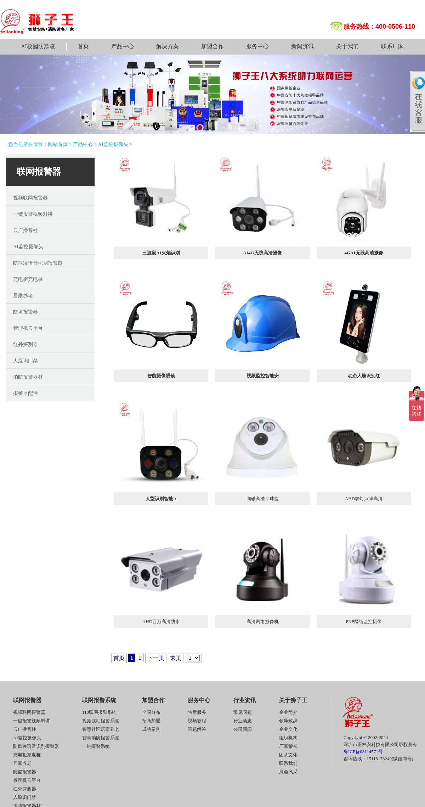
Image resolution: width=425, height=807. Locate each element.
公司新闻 (242, 729)
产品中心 (122, 46)
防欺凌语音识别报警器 (38, 263)
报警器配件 (25, 393)
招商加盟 (151, 720)
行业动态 (242, 720)
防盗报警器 (25, 312)
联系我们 (288, 763)
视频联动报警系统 (100, 720)
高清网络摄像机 (262, 621)
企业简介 (288, 712)
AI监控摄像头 (113, 144)
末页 (175, 658)
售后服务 (197, 712)
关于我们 (347, 46)
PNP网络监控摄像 (364, 621)
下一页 (155, 658)
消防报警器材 (28, 377)
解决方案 (167, 46)
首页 (83, 46)
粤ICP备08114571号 (363, 751)
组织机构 (288, 737)
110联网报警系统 (99, 712)
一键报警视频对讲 (33, 214)
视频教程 (197, 720)
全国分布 (151, 712)
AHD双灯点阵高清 (363, 498)
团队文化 (288, 754)
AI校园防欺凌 (38, 46)
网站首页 (58, 144)
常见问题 (242, 712)
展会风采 (288, 771)
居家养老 (23, 295)
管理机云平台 (28, 328)
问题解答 (197, 729)
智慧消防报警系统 (100, 737)
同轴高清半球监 (262, 498)
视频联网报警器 (30, 198)
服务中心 (257, 46)
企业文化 (288, 729)
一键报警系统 (96, 746)
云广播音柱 (25, 230)
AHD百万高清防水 (161, 621)
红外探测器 (25, 344)
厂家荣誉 (288, 746)
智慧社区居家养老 (100, 729)
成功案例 (151, 729)
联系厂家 (392, 46)
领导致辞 (288, 720)
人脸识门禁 (25, 360)
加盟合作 (212, 46)
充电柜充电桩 (28, 279)
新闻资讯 (302, 46)
